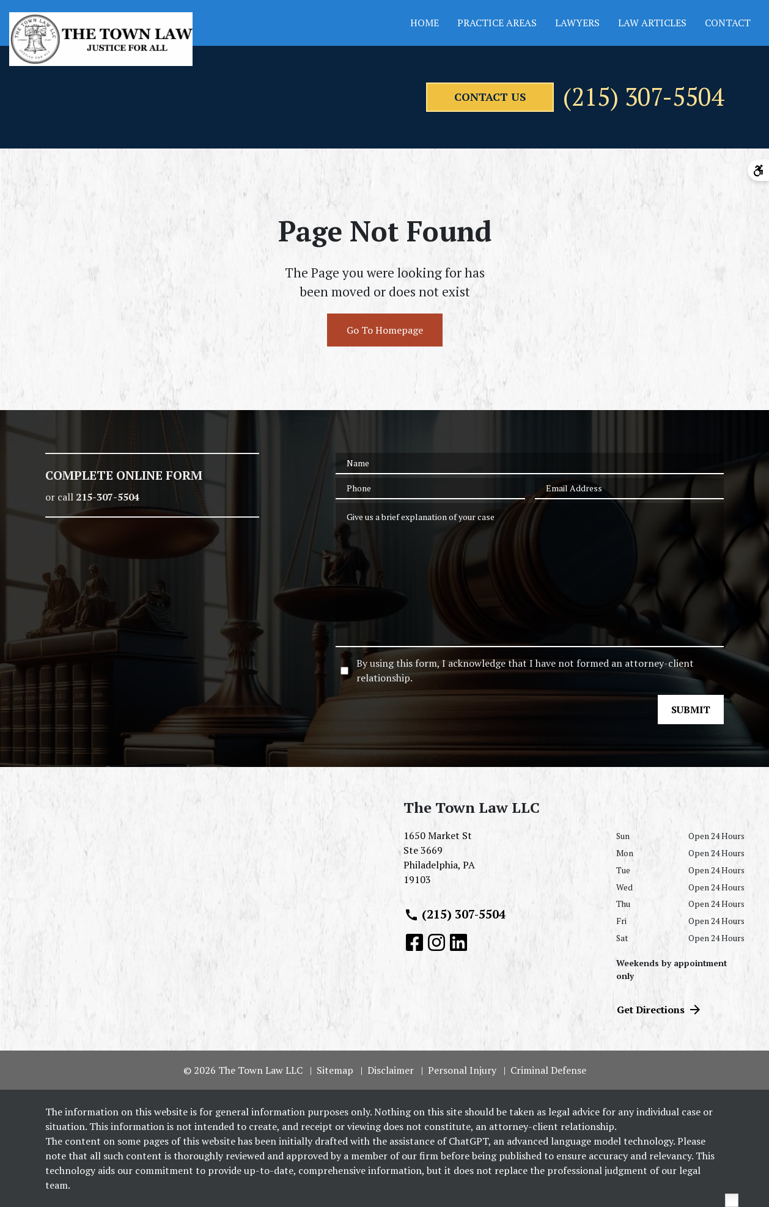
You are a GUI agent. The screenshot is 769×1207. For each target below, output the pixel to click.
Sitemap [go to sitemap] (335, 1070)
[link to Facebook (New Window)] (414, 942)
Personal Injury (462, 1070)
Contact (728, 22)
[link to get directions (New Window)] (500, 863)
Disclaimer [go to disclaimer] (390, 1070)
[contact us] (489, 97)
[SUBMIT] (691, 710)
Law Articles (652, 22)
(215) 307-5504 (643, 97)
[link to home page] (101, 39)
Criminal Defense (548, 1070)
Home (424, 22)
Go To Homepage (385, 330)
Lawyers (577, 22)
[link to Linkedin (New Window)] (458, 942)
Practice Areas (497, 22)
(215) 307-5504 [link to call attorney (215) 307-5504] (455, 914)
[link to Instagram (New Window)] (436, 942)
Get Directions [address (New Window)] (659, 1009)
